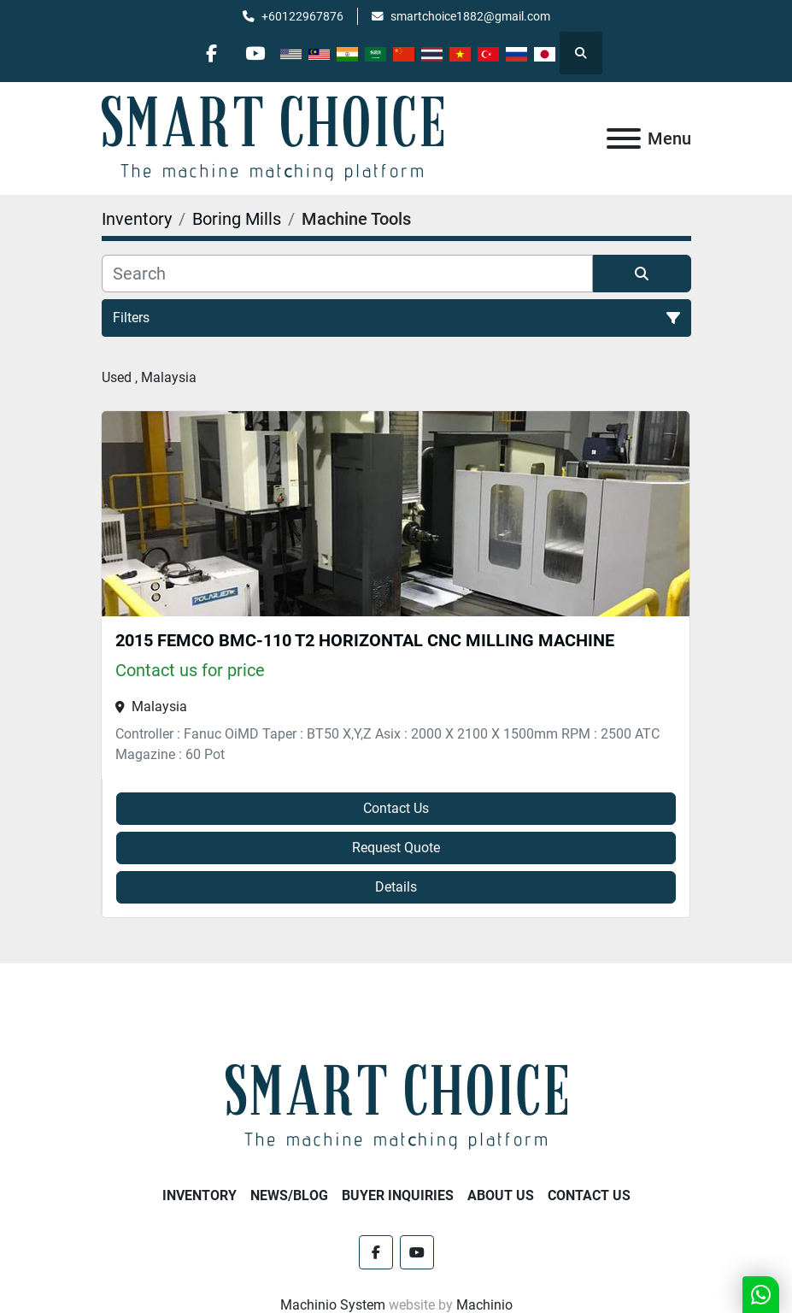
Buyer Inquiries (398, 1195)
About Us (500, 1195)
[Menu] (624, 138)
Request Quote (396, 847)
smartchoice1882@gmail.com (470, 16)
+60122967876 (302, 16)
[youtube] (254, 53)
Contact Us (396, 808)
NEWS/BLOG (289, 1195)
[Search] (347, 273)
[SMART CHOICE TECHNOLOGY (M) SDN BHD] (396, 1106)
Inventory (199, 1195)
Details (396, 887)
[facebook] (211, 53)
